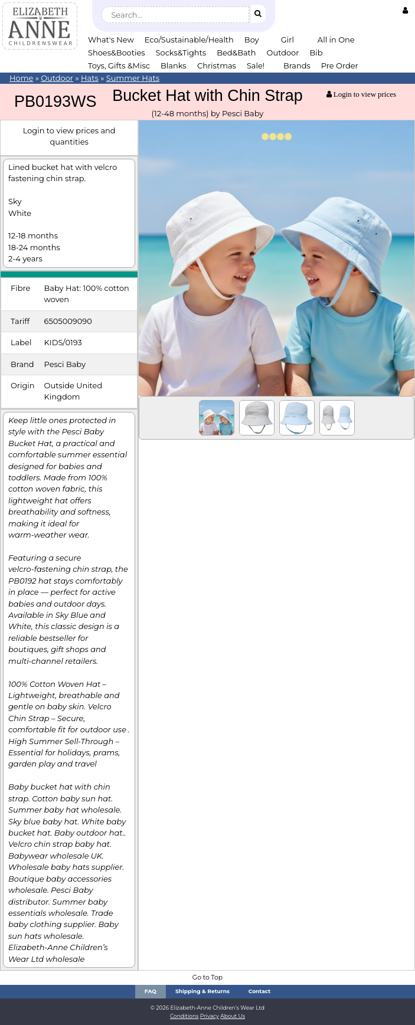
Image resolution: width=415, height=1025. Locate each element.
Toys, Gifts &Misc (119, 65)
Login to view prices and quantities (69, 136)
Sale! (255, 65)
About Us (232, 1016)
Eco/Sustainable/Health (189, 39)
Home (21, 78)
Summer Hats (132, 78)
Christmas (216, 65)
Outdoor (283, 52)
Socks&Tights (181, 52)
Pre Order (339, 65)
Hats (90, 78)
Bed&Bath (236, 52)
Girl (287, 39)
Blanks (174, 65)
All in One (336, 39)
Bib (315, 52)
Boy (251, 39)
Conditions (184, 1016)
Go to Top (207, 977)
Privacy (209, 1016)
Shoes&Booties (116, 52)
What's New (111, 39)
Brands (297, 65)
